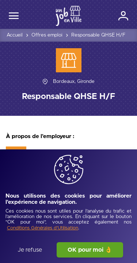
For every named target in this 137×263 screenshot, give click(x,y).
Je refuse (30, 250)
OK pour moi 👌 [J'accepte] (90, 250)
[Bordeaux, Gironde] (74, 81)
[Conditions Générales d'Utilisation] (42, 228)
